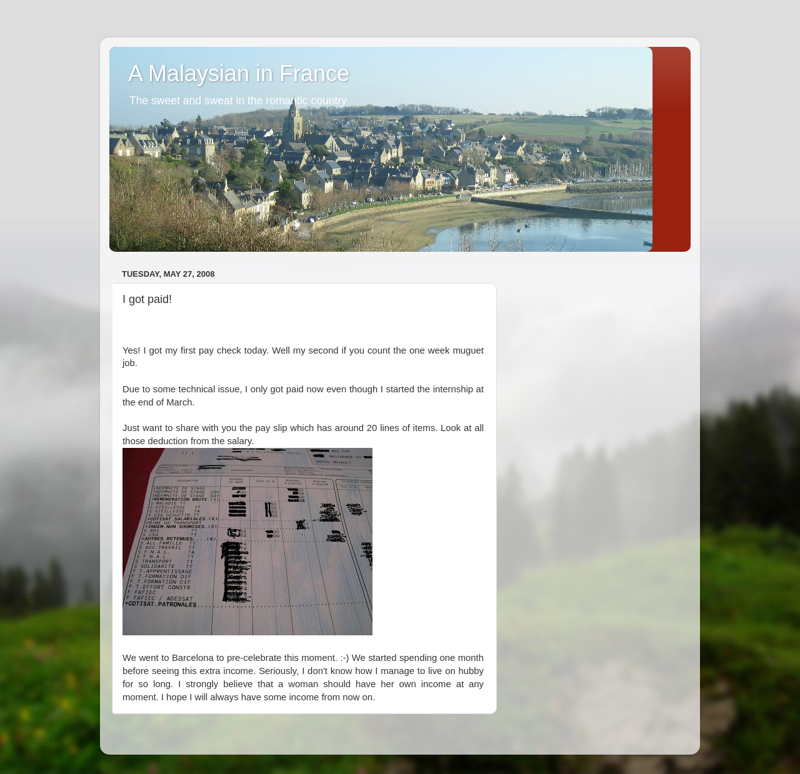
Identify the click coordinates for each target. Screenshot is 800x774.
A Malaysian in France (238, 73)
